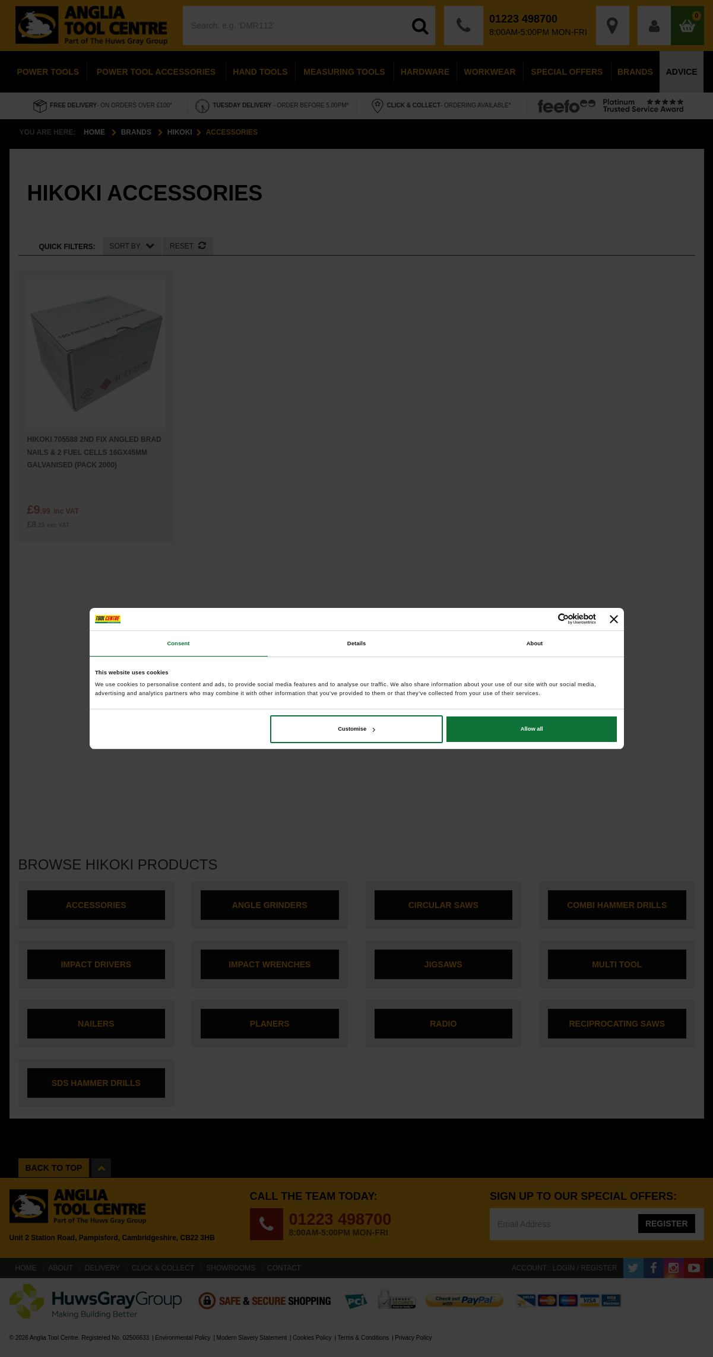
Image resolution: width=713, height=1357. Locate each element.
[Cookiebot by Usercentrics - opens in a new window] (544, 619)
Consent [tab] (178, 643)
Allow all (532, 729)
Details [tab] (356, 643)
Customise (356, 729)
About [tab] (535, 643)
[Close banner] (614, 619)
